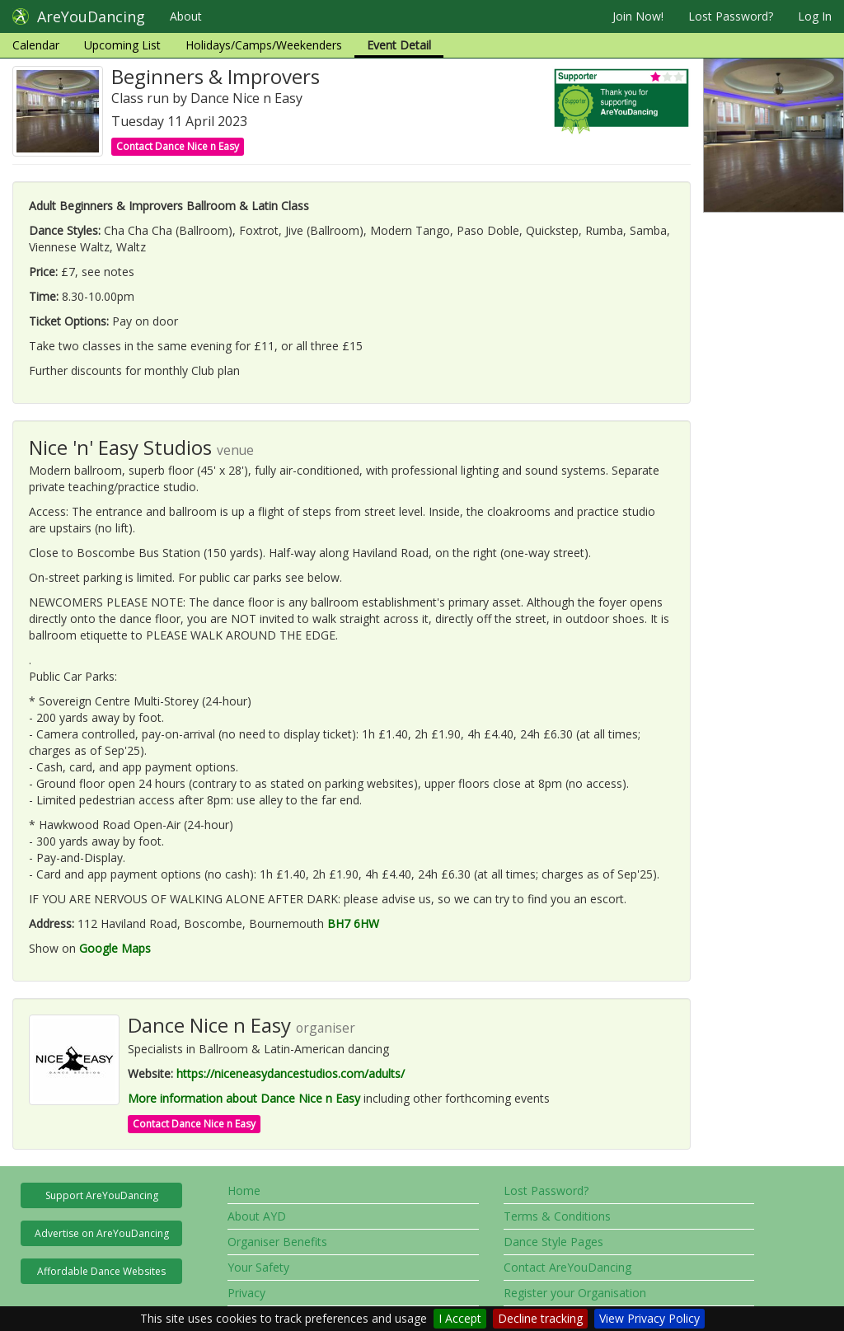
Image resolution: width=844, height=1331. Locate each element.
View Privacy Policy (649, 1318)
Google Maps (115, 948)
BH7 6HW (353, 923)
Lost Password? (730, 16)
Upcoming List (122, 45)
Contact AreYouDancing (567, 1267)
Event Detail (399, 45)
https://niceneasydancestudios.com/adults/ (290, 1073)
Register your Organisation (575, 1293)
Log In (815, 16)
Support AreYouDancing (101, 1195)
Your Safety (258, 1267)
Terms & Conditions (557, 1216)
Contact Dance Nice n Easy (177, 146)
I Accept (459, 1318)
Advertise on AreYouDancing (102, 1233)
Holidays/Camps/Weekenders (263, 45)
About (186, 16)
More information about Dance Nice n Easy (244, 1098)
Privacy (246, 1293)
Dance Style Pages (553, 1241)
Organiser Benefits (277, 1241)
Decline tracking (540, 1318)
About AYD (256, 1216)
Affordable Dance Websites (101, 1271)
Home (243, 1190)
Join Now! (637, 16)
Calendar (35, 45)
